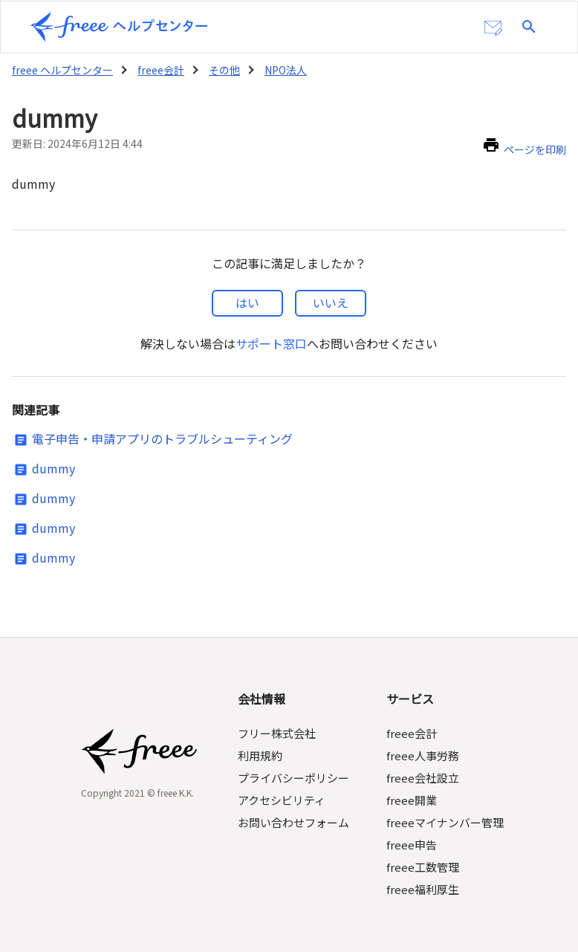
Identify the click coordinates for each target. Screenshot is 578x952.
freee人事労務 (422, 742)
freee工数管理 (422, 854)
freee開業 (411, 787)
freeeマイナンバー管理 (444, 809)
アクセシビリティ (283, 787)
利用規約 (260, 742)
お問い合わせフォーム (294, 809)
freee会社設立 (422, 765)
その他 (222, 68)
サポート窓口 (271, 331)
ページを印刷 (535, 141)
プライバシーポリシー (294, 765)
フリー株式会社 (277, 720)
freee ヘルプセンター (61, 68)
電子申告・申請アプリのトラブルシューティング (162, 427)
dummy (51, 457)
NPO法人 (284, 68)
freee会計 (159, 68)
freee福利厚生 (422, 876)
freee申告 (411, 832)
